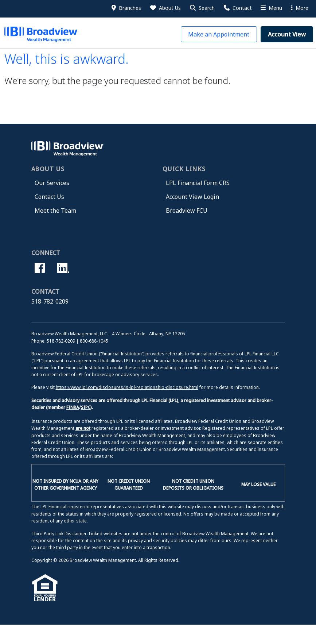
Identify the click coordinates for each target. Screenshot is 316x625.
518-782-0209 (50, 301)
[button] (202, 8)
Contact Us (49, 197)
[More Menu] (270, 8)
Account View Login (192, 197)
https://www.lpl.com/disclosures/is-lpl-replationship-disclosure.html (127, 387)
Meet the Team (55, 211)
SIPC (85, 407)
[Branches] (125, 8)
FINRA (72, 407)
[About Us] (165, 8)
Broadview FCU (186, 211)
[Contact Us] (237, 8)
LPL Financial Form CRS (198, 183)
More (299, 7)
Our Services (52, 183)
